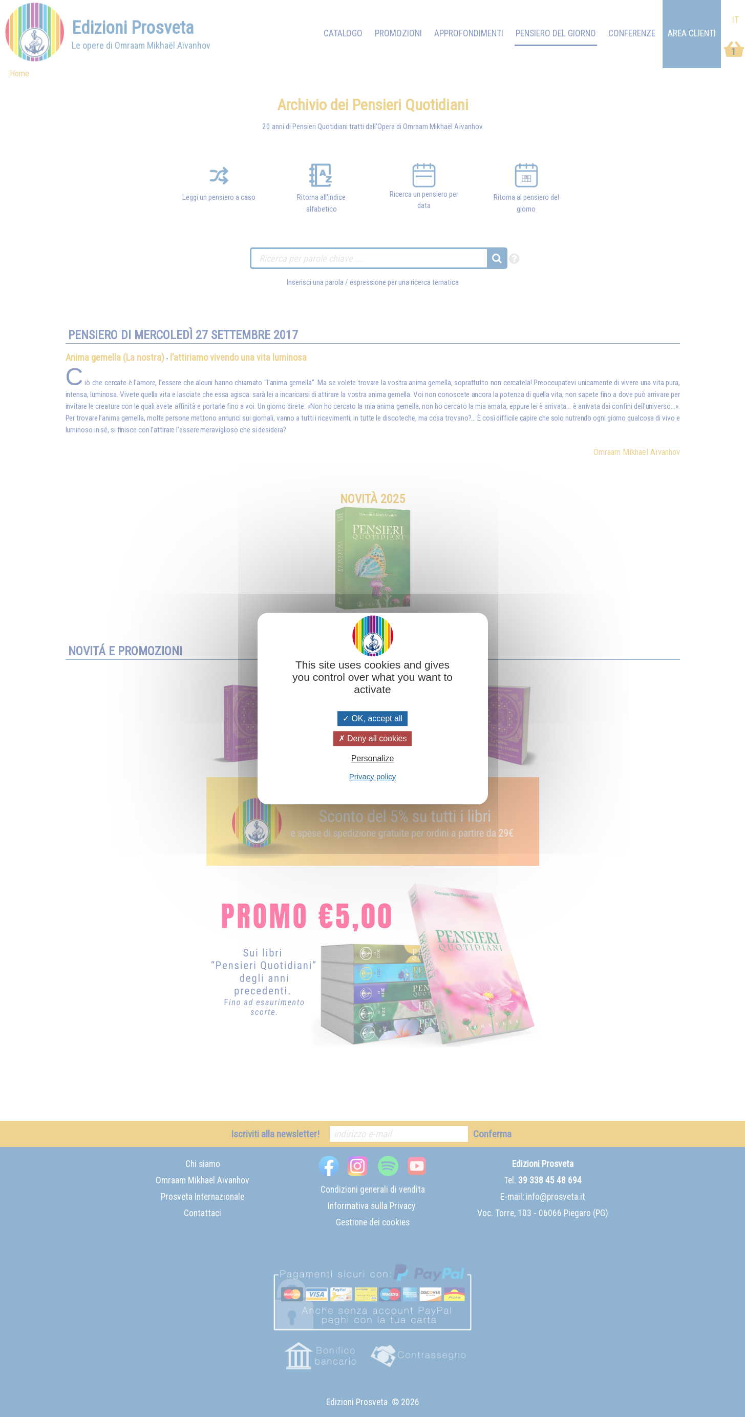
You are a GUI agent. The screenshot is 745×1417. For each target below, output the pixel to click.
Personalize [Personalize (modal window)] (372, 759)
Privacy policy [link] (372, 776)
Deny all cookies (372, 738)
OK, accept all (372, 718)
